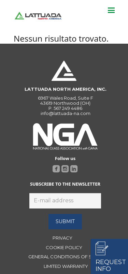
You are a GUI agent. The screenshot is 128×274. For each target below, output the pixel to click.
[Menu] (111, 10)
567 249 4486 (68, 108)
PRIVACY (62, 238)
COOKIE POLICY (64, 247)
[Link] (38, 15)
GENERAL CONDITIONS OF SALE (64, 256)
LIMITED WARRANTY (66, 266)
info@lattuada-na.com (65, 113)
